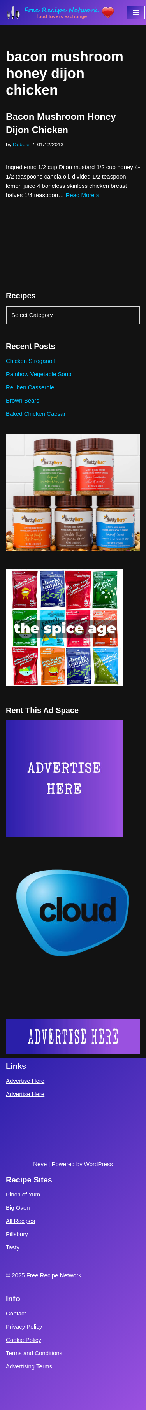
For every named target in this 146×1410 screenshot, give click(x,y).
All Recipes (20, 1220)
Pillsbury (17, 1234)
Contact (16, 1313)
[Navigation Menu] (136, 12)
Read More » (82, 195)
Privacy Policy (24, 1326)
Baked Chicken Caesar (35, 413)
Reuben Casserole (30, 387)
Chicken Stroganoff (30, 360)
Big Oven (18, 1207)
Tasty (12, 1247)
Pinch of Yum (23, 1194)
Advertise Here (25, 1080)
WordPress (98, 1164)
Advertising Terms (29, 1366)
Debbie (21, 144)
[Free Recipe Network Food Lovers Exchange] (60, 12)
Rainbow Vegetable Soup (38, 374)
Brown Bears (22, 400)
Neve (40, 1164)
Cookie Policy (23, 1339)
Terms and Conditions (34, 1353)
